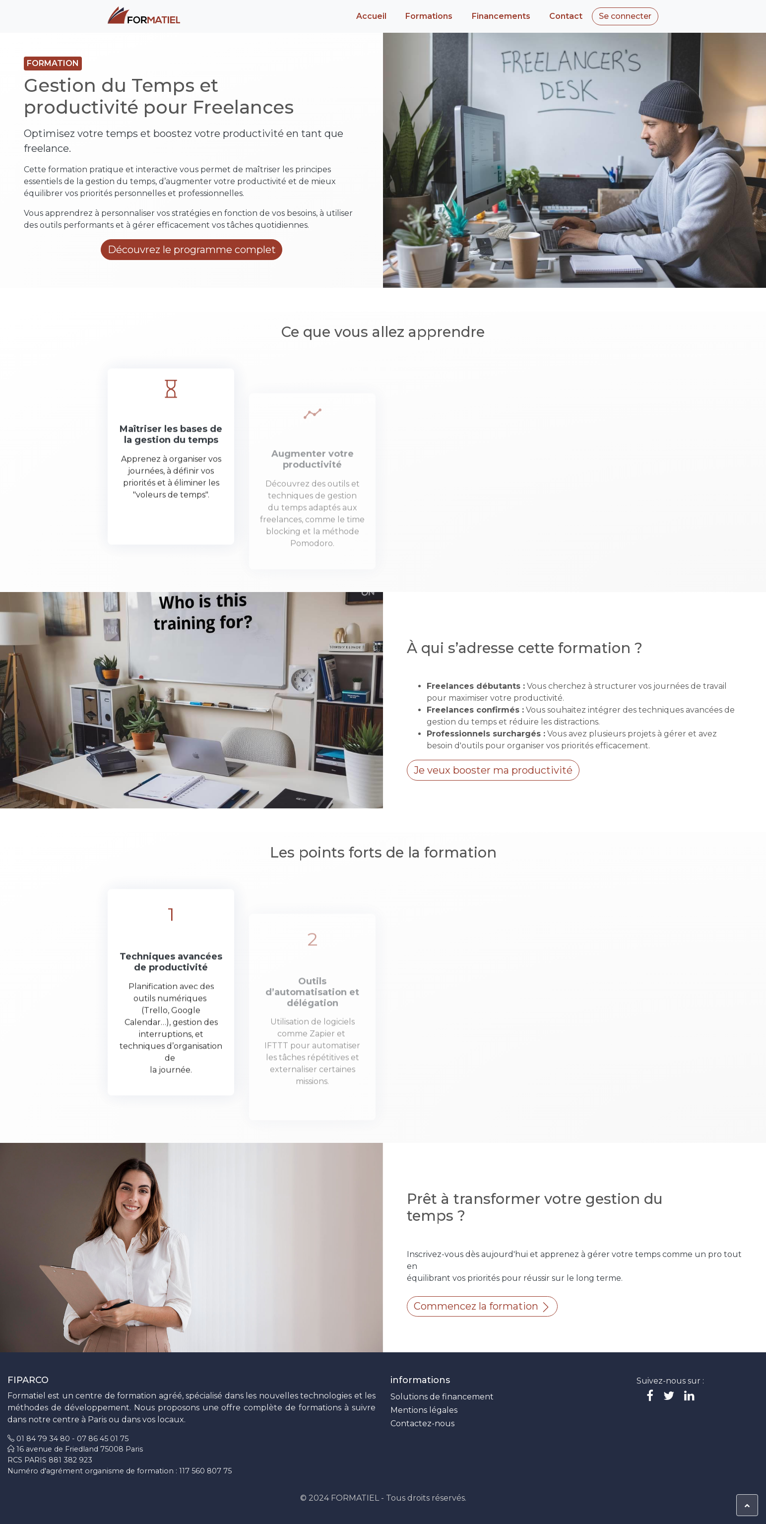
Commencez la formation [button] (482, 1306)
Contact (565, 16)
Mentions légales (423, 1410)
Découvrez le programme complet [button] (192, 250)
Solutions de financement (442, 1396)
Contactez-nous (422, 1423)
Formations (428, 16)
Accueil (371, 16)
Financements (501, 16)
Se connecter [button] (625, 16)
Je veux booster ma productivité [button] (493, 770)
